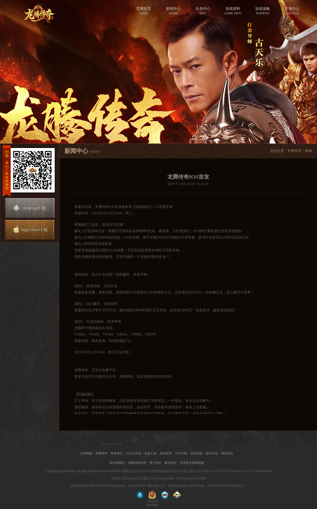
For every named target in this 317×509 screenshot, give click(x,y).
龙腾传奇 (101, 453)
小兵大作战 (133, 453)
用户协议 (155, 462)
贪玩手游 (212, 453)
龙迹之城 (150, 453)
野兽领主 (117, 453)
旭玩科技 (227, 453)
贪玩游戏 (196, 453)
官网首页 (294, 151)
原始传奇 (166, 453)
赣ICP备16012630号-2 (108, 471)
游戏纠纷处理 (137, 462)
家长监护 (171, 462)
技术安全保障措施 (192, 462)
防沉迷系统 (117, 462)
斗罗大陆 (181, 453)
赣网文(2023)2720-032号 (139, 471)
